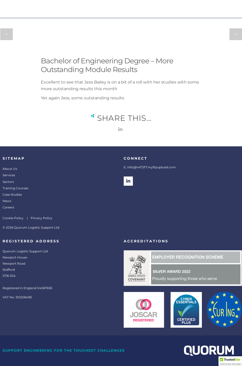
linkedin (120, 129)
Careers (8, 207)
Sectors (8, 182)
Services (9, 175)
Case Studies (12, 194)
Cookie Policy (13, 218)
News (7, 201)
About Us (10, 169)
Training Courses (15, 188)
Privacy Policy (41, 218)
